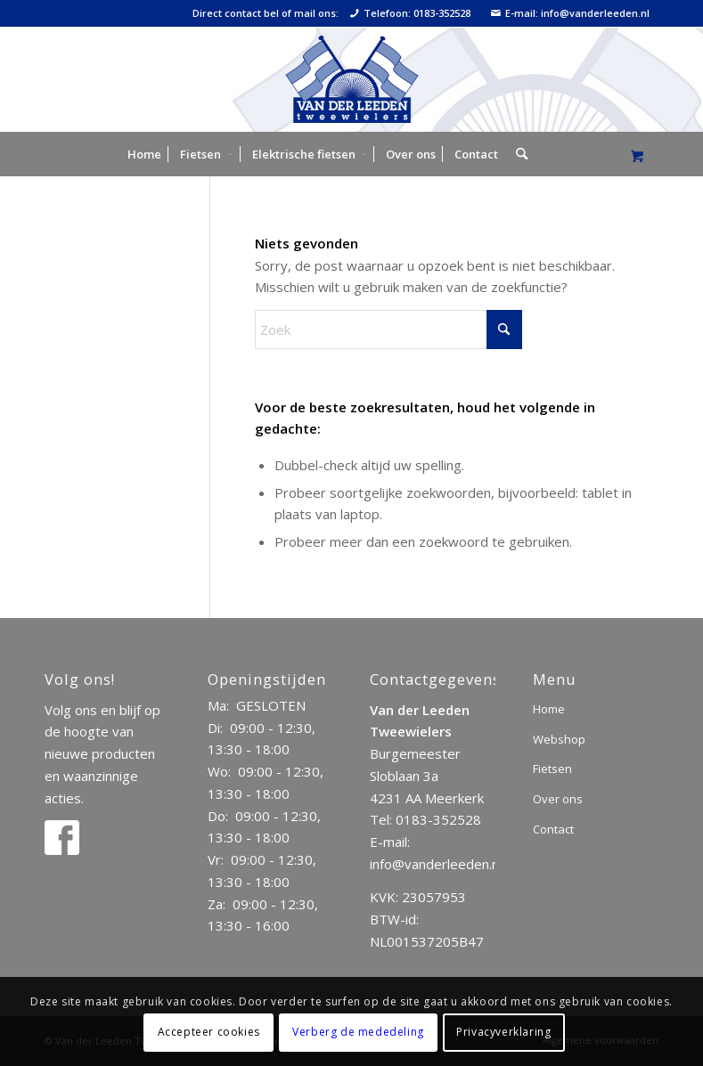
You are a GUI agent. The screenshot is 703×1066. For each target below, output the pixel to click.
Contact (553, 829)
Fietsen (552, 769)
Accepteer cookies (209, 1031)
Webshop (559, 739)
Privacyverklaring (503, 1031)
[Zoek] (517, 154)
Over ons (558, 799)
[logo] (351, 79)
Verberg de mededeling (358, 1031)
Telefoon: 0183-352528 (410, 13)
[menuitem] (144, 154)
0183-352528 (438, 819)
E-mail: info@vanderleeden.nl (570, 13)
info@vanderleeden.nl (436, 864)
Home (549, 709)
